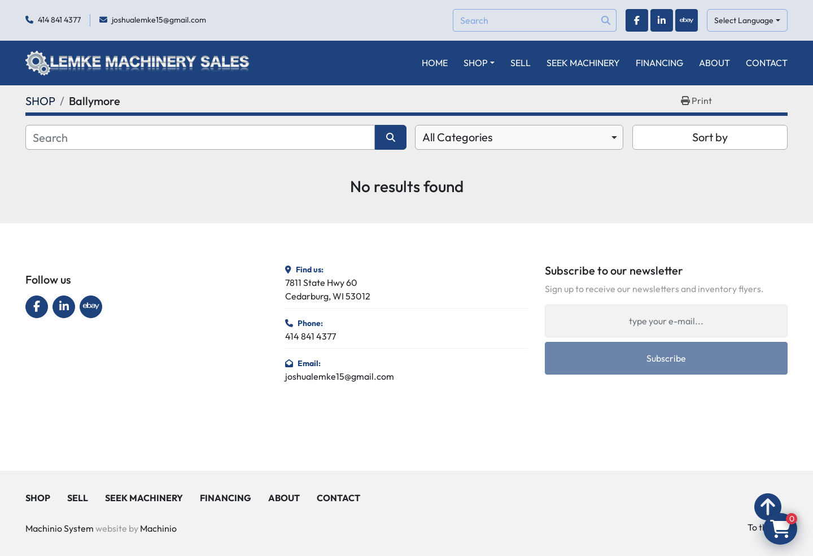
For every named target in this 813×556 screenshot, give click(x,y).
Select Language (743, 20)
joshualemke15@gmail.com (159, 20)
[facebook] (637, 20)
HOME (435, 62)
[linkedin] (661, 20)
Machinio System (59, 528)
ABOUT (714, 62)
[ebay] (686, 20)
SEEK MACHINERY (583, 62)
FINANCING (659, 62)
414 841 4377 (59, 20)
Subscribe (666, 358)
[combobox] (519, 137)
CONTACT (767, 62)
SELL (520, 62)
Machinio (158, 528)
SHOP (476, 62)
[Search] (535, 20)
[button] (479, 63)
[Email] (666, 321)
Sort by (710, 137)
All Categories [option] (457, 137)
